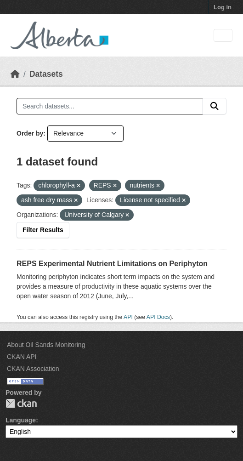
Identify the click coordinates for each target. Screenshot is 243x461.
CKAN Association (33, 368)
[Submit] (214, 106)
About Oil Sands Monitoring (46, 344)
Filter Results (43, 229)
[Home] (15, 74)
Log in (223, 7)
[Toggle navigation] (223, 35)
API (128, 317)
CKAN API (22, 356)
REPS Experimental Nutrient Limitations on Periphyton (112, 263)
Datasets (46, 74)
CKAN (21, 403)
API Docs (158, 317)
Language (21, 420)
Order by (30, 133)
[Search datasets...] (110, 106)
